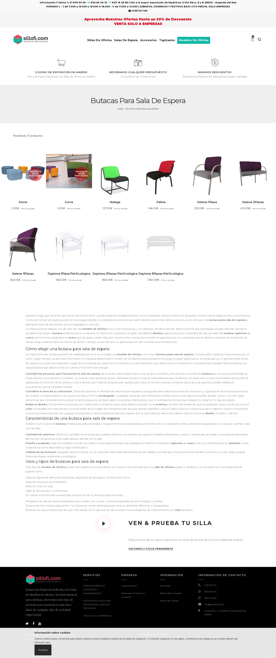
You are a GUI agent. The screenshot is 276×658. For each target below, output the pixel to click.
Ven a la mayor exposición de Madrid (153, 2)
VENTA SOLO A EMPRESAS (97, 615)
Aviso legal (165, 585)
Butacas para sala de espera (142, 109)
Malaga (115, 202)
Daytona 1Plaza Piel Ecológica (69, 273)
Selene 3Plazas (23, 273)
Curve (69, 202)
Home (120, 109)
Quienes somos (129, 585)
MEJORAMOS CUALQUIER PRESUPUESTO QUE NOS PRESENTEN (97, 604)
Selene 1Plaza (207, 202)
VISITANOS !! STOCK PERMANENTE (150, 549)
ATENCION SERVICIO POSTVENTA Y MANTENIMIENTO (94, 589)
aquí (48, 642)
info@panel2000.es (214, 604)
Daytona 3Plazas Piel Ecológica (161, 273)
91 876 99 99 (210, 585)
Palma (161, 202)
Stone (23, 202)
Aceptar (43, 650)
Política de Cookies (169, 600)
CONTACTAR (138, 10)
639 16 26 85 (210, 598)
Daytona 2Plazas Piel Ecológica (115, 273)
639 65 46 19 (210, 591)
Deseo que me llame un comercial (133, 595)
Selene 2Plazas (253, 202)
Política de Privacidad (170, 593)
